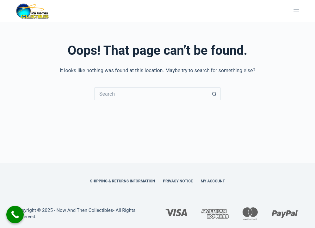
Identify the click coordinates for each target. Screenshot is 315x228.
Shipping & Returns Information (122, 181)
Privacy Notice (178, 181)
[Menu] (296, 11)
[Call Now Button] (15, 214)
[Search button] (214, 93)
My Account (213, 181)
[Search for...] (151, 93)
